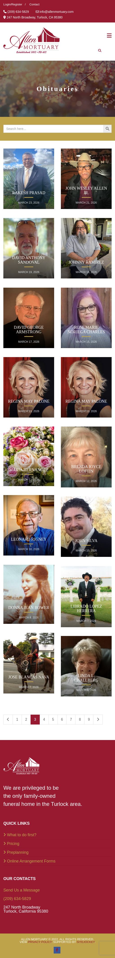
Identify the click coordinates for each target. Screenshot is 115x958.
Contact (34, 4)
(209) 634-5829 (17, 898)
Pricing (13, 844)
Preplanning (18, 852)
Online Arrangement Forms (31, 861)
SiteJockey (86, 942)
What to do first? (21, 835)
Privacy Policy (40, 942)
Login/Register (12, 4)
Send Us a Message (21, 890)
